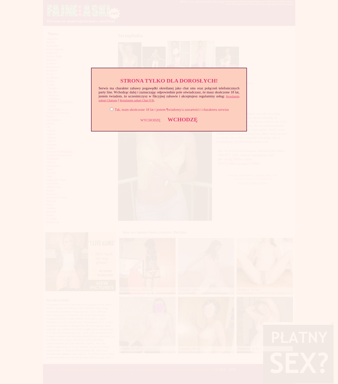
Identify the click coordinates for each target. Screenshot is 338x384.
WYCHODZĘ (150, 120)
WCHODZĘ (183, 119)
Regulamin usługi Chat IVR (137, 100)
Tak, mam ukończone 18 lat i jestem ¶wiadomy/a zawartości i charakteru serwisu (172, 109)
